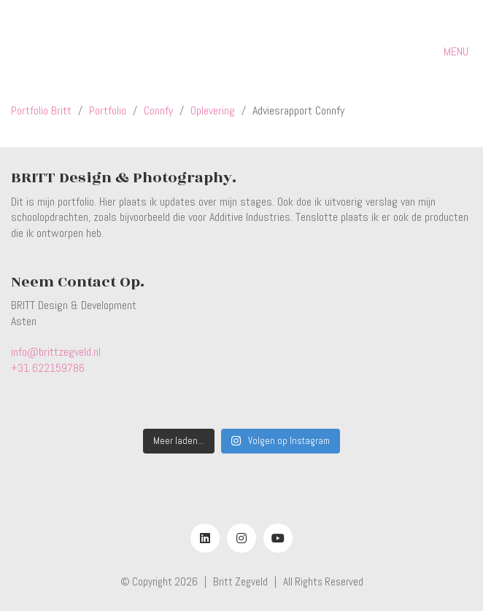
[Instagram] (241, 538)
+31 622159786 (48, 367)
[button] (458, 52)
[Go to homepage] (79, 51)
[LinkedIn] (205, 538)
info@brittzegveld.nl (56, 351)
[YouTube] (278, 538)
